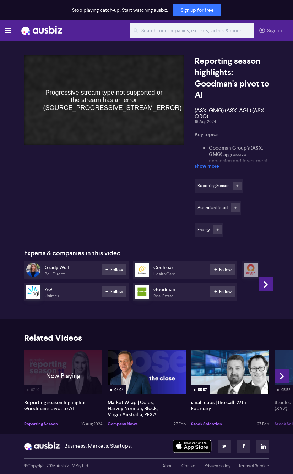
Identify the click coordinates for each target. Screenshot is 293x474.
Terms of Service (253, 466)
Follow (237, 186)
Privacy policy (217, 466)
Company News (123, 424)
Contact (189, 466)
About (168, 466)
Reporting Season (41, 424)
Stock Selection (206, 424)
